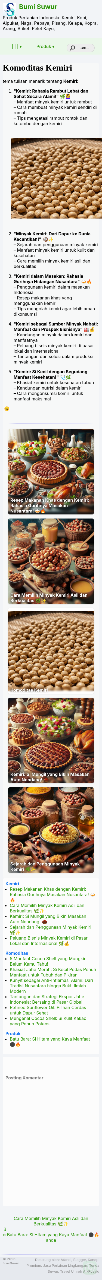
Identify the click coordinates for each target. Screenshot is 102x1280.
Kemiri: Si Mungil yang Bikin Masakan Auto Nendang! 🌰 (49, 777)
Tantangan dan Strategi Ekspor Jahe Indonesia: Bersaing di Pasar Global (47, 999)
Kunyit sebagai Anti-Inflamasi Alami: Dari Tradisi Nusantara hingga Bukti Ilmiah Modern (51, 986)
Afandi (66, 1260)
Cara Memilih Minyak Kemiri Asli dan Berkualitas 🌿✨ (49, 597)
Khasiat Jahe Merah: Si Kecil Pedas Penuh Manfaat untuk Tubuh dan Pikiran (53, 972)
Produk (13, 1033)
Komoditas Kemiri (37, 67)
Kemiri (12, 883)
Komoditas (16, 953)
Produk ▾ (45, 46)
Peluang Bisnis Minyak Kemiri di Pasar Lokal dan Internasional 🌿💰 (49, 940)
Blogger (79, 1260)
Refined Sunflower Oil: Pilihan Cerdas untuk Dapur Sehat (48, 1010)
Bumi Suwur (38, 7)
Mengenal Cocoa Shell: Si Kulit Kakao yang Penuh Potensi (48, 1021)
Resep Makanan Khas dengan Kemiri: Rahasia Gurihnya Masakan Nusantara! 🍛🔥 (49, 505)
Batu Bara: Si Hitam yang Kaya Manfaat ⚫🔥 (53, 1234)
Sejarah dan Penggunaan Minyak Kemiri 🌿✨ (45, 866)
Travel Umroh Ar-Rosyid (79, 1271)
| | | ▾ (17, 46)
